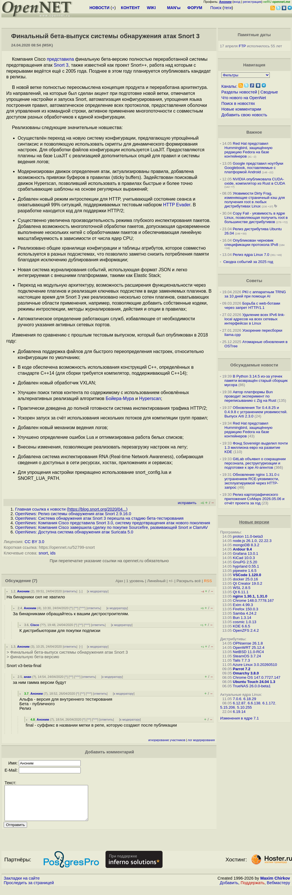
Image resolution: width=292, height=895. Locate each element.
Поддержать (253, 889)
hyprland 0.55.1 (246, 566)
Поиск (216, 7)
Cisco (34, 625)
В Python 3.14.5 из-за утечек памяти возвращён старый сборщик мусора (255, 380)
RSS (208, 581)
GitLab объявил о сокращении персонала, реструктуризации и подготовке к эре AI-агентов (255, 463)
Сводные (269, 92)
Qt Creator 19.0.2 (247, 583)
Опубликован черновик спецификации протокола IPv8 (251, 242)
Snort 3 (61, 65)
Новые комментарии (241, 109)
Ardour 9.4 (242, 549)
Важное (254, 132)
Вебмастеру (278, 889)
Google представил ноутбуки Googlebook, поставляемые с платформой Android (253, 167)
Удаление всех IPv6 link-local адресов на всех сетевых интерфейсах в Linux (254, 319)
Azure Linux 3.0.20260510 (255, 664)
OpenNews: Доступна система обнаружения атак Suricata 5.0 (74, 532)
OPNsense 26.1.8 (248, 643)
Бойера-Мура (120, 398)
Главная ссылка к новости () (71, 509)
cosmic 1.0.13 (244, 622)
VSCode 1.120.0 (247, 575)
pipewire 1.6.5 (245, 570)
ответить (70, 591)
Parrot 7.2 (242, 669)
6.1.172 (268, 703)
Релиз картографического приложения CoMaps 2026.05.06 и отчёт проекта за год (254, 498)
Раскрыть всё (189, 581)
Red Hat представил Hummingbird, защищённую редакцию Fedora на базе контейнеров (248, 149)
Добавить (229, 889)
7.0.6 (237, 699)
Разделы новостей (239, 92)
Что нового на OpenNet (243, 97)
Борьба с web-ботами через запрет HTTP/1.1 (252, 305)
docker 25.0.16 (245, 579)
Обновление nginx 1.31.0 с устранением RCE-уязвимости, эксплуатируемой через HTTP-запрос (251, 481)
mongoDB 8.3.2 (246, 545)
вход (237, 1)
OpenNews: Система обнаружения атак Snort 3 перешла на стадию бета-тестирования (99, 518)
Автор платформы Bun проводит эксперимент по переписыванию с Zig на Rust (250, 396)
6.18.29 (250, 699)
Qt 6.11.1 (241, 592)
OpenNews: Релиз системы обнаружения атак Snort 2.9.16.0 (73, 513)
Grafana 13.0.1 (245, 553)
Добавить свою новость (244, 115)
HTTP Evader (176, 204)
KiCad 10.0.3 (244, 558)
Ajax (119, 581)
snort (43, 553)
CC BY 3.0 (34, 541)
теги (228, 7)
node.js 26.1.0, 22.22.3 (252, 541)
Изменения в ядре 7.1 (239, 718)
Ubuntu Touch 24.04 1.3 (254, 682)
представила (60, 59)
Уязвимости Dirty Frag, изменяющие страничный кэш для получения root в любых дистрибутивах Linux (254, 199)
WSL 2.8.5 (242, 588)
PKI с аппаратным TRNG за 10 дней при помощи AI (255, 294)
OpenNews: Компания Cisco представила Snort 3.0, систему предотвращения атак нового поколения (112, 523)
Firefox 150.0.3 (245, 609)
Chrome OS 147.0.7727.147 (257, 677)
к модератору (98, 591)
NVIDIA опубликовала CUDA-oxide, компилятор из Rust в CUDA (254, 181)
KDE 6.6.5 (241, 626)
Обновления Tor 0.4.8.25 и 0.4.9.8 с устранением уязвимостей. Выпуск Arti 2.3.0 (255, 411)
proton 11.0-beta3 (248, 536)
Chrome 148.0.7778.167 (253, 600)
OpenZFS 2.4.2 (246, 630)
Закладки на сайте (22, 885)
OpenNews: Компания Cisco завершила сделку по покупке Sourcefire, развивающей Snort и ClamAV (111, 527)
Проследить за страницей (29, 889)
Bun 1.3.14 (242, 617)
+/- (171, 581)
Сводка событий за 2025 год (248, 262)
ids (53, 553)
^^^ (82, 608)
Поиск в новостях (238, 103)
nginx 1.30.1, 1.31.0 (250, 596)
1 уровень (135, 581)
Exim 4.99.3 (243, 605)
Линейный (156, 581)
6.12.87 (239, 703)
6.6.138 (254, 703)
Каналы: (229, 86)
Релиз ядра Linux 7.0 (251, 254)
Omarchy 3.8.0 (246, 673)
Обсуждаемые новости (254, 365)
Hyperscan (150, 398)
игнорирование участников (166, 740)
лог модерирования (201, 740)
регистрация (252, 1)
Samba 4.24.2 (245, 613)
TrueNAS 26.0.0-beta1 (252, 686)
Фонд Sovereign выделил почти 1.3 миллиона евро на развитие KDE (256, 447)
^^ (76, 608)
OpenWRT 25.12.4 (249, 647)
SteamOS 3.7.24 (247, 656)
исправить (187, 503)
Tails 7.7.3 (241, 660)
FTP (242, 46)
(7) (34, 580)
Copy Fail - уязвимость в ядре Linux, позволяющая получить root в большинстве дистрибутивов (256, 217)
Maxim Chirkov (275, 885)
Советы (254, 280)
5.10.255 (244, 707)
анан (27, 676)
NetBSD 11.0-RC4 (248, 652)
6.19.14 (239, 712)
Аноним (23, 591)
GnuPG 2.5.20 (245, 562)
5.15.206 (227, 707)
